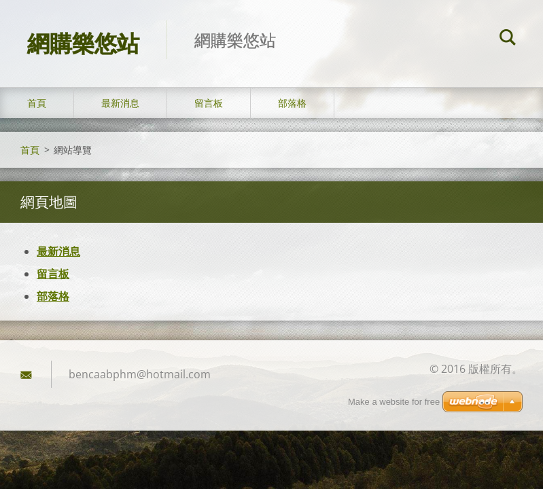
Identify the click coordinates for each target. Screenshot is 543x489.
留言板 (208, 102)
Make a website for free (394, 402)
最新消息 (120, 102)
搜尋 (508, 39)
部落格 (292, 102)
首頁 (36, 102)
